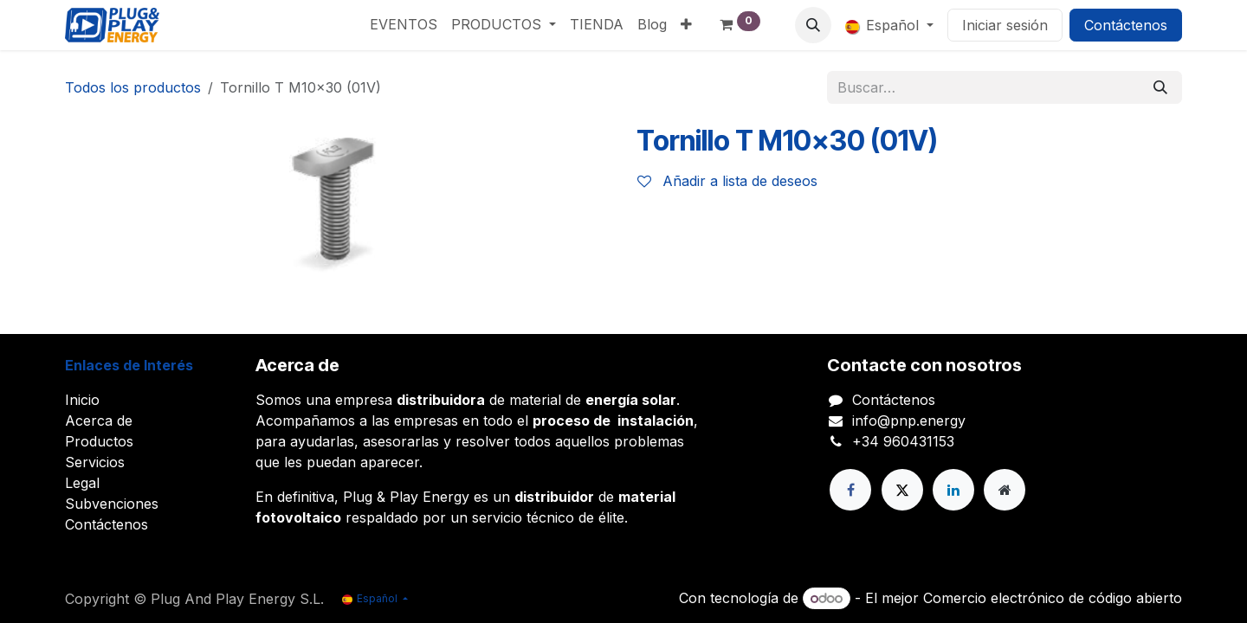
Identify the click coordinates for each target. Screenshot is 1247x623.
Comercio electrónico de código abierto (1052, 598)
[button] (813, 25)
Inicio (82, 399)
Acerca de (98, 420)
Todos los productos (133, 87)
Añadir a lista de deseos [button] (727, 180)
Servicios (95, 462)
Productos (99, 441)
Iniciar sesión (1005, 25)
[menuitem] (403, 24)
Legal (82, 482)
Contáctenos (1125, 25)
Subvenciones (111, 503)
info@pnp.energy (909, 420)
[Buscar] (1160, 87)
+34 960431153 (903, 441)
